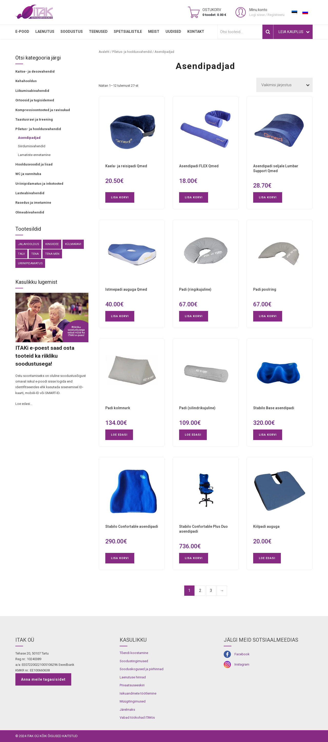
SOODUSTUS (71, 32)
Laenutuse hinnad (133, 677)
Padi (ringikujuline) (195, 289)
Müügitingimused (133, 701)
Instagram (241, 664)
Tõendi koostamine (134, 653)
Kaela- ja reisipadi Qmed (126, 166)
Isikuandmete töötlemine (138, 693)
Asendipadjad (29, 138)
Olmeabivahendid (29, 212)
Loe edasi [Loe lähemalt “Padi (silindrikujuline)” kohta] (193, 434)
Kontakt (195, 32)
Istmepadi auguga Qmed (126, 289)
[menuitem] (294, 12)
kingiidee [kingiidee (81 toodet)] (52, 244)
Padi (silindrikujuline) (197, 408)
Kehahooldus (26, 81)
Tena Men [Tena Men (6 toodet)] (52, 254)
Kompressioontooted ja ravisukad (42, 110)
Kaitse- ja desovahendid (35, 71)
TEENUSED (98, 32)
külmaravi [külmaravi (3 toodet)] (73, 244)
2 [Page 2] (200, 590)
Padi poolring (264, 289)
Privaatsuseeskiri (132, 685)
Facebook (242, 654)
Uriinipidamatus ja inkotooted (39, 183)
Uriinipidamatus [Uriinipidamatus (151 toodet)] (30, 263)
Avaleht (104, 52)
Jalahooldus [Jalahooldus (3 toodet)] (28, 244)
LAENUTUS (44, 32)
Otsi (267, 32)
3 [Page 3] (211, 590)
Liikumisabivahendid (32, 91)
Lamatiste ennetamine (34, 155)
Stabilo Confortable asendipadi (131, 526)
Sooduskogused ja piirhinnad (141, 669)
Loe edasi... (23, 404)
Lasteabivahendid (29, 193)
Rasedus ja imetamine (33, 202)
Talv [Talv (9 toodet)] (21, 254)
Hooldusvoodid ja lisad (34, 164)
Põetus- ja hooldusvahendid (38, 129)
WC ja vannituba (28, 174)
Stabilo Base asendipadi (273, 408)
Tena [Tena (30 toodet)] (35, 254)
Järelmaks (127, 709)
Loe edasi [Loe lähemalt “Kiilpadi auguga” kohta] (267, 558)
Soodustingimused (134, 661)
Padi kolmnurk (117, 408)
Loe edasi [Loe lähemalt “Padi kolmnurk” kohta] (119, 434)
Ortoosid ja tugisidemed (34, 100)
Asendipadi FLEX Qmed (199, 166)
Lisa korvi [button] (120, 197)
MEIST (153, 32)
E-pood (22, 32)
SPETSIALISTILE (128, 32)
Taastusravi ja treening (34, 119)
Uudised (173, 32)
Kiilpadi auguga (266, 526)
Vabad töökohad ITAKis (137, 717)
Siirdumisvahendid (31, 146)
